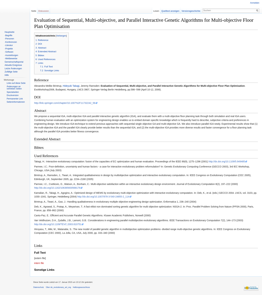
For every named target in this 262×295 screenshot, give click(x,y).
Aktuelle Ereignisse (13, 65)
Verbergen (61, 36)
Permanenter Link (15, 99)
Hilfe (7, 75)
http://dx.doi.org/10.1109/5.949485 (227, 161)
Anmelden (254, 3)
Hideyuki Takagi (71, 85)
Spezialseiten (13, 92)
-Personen (9, 38)
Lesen (156, 11)
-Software (9, 52)
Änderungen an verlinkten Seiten (14, 87)
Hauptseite (9, 32)
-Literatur (9, 45)
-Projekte (9, 48)
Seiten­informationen (16, 102)
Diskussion (43, 11)
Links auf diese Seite (16, 83)
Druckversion (13, 95)
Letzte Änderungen (13, 68)
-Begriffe (8, 35)
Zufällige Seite (11, 72)
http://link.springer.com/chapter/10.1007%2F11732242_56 (64, 103)
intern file (39, 263)
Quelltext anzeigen (170, 11)
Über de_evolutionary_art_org (58, 287)
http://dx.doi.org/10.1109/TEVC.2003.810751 (57, 224)
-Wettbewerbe (11, 58)
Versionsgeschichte (191, 11)
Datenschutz (38, 287)
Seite (33, 11)
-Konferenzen (11, 42)
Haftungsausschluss (81, 287)
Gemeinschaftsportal (14, 62)
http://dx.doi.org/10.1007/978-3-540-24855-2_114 (103, 196)
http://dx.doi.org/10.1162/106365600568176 (57, 187)
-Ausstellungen (11, 55)
